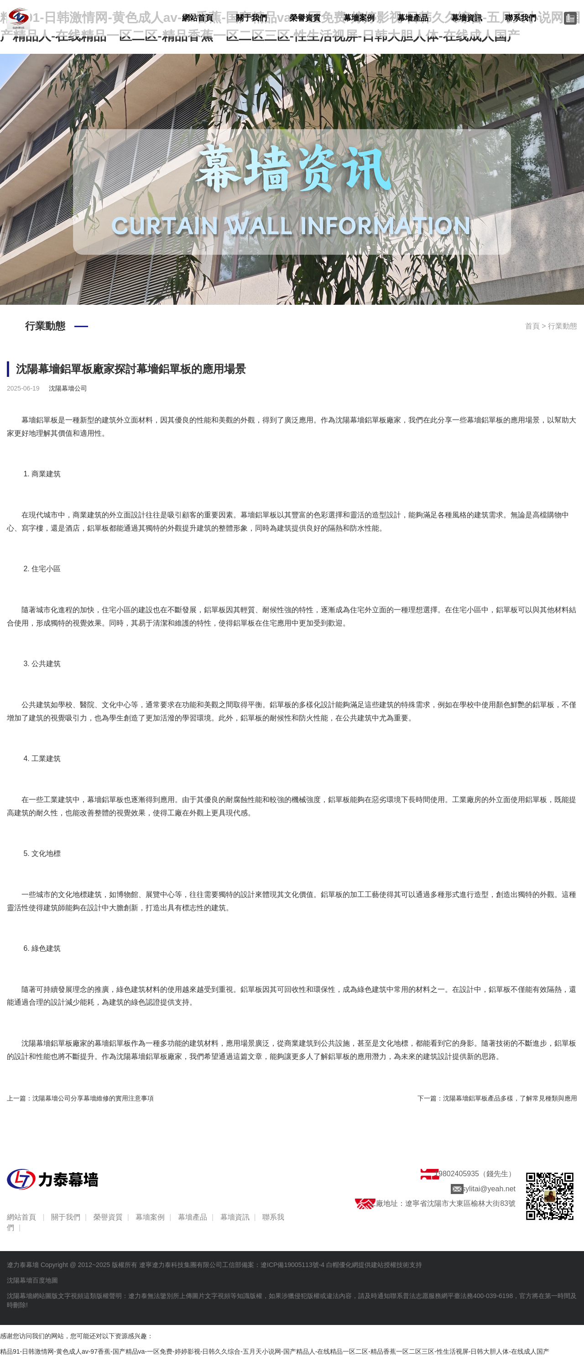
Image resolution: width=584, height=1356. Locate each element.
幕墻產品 (412, 18)
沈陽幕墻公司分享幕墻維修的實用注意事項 (93, 1098)
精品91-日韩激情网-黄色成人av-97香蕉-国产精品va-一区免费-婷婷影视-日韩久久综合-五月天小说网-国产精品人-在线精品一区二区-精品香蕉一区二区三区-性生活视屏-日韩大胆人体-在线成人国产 (274, 1351)
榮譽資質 (305, 18)
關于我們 (251, 18)
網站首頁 (197, 18)
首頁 (532, 326)
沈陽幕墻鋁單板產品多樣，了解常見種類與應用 (510, 1098)
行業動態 (562, 326)
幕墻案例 (359, 18)
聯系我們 (520, 18)
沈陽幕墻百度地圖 (32, 1280)
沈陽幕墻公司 (68, 388)
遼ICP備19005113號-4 (292, 1264)
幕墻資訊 (466, 18)
